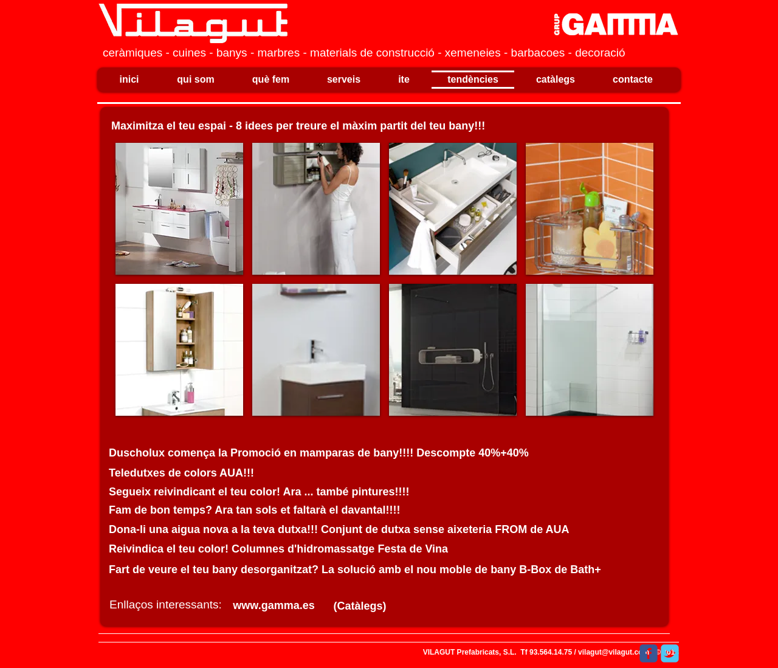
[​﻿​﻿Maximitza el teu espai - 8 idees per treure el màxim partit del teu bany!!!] (307, 126)
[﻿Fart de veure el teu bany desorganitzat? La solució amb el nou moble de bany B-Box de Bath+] (360, 569)
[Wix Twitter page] (670, 653)
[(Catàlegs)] (359, 606)
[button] (179, 209)
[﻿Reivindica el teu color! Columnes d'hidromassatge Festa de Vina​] (360, 549)
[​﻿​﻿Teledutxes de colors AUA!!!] (191, 473)
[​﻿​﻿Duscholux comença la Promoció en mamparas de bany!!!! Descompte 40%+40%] (338, 453)
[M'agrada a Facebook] (603, 653)
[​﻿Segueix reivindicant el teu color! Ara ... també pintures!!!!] (260, 492)
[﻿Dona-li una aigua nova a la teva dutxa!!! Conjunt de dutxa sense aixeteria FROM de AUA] (360, 529)
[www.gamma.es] (274, 605)
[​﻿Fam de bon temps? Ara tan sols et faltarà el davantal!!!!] (260, 510)
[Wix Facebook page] (648, 653)
